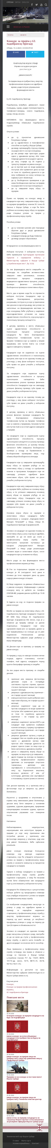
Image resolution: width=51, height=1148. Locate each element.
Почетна (10, 35)
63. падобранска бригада (17, 992)
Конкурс (10, 984)
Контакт (35, 1143)
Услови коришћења (21, 1143)
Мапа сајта (26, 1140)
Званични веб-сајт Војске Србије (20, 1136)
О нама (16, 1140)
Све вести (23, 35)
